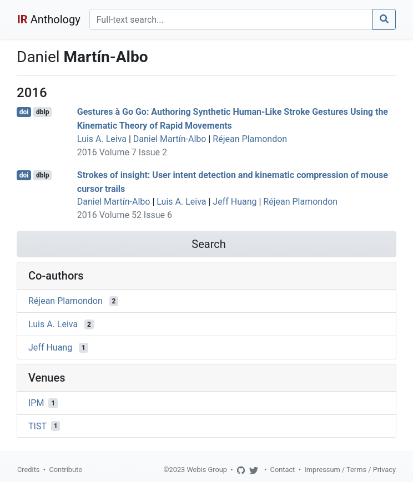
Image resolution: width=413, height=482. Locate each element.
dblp (42, 112)
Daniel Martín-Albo (169, 139)
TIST (37, 425)
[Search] (231, 19)
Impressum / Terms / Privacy (350, 469)
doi (24, 112)
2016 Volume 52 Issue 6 (124, 215)
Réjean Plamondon (250, 139)
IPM (36, 403)
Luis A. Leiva (102, 139)
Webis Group (207, 469)
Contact (282, 469)
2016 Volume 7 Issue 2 (122, 152)
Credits (28, 469)
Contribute (65, 469)
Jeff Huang (234, 201)
